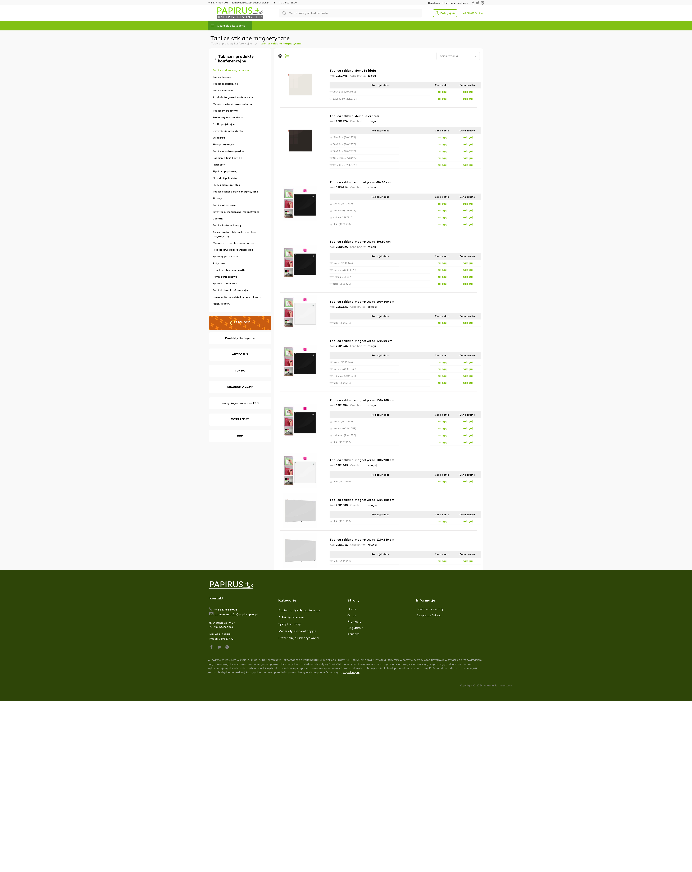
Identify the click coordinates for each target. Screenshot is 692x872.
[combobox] (458, 56)
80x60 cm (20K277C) (344, 144)
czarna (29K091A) (343, 203)
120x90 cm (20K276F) (345, 98)
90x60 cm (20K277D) (344, 151)
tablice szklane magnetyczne (280, 43)
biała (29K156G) (342, 481)
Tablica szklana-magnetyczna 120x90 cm (361, 341)
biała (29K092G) (342, 283)
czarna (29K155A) (343, 421)
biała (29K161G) (342, 561)
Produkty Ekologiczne (240, 338)
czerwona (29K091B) (344, 210)
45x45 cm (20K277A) (344, 137)
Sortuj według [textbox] (449, 56)
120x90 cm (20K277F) (345, 165)
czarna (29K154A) (343, 362)
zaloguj (372, 75)
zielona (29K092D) (343, 277)
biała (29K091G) (342, 224)
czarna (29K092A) (343, 263)
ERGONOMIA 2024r (240, 386)
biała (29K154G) (342, 383)
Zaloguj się (445, 13)
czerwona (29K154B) (344, 369)
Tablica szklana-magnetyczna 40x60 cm (360, 241)
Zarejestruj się (473, 13)
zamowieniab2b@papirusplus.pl (250, 2)
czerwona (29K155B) (344, 428)
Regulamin (434, 3)
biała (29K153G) (342, 323)
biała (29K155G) (342, 442)
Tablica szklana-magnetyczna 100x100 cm (362, 301)
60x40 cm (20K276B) (344, 91)
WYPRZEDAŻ (240, 419)
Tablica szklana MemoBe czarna (354, 116)
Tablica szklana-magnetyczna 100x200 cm (362, 460)
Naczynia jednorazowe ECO (240, 403)
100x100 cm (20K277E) (346, 158)
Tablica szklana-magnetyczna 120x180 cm (362, 500)
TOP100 (240, 370)
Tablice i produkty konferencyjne (231, 43)
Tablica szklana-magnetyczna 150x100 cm (362, 400)
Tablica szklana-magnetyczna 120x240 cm (362, 539)
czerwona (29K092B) (344, 270)
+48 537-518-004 (218, 2)
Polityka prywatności (456, 3)
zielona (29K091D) (343, 217)
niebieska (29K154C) (344, 376)
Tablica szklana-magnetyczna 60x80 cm (360, 182)
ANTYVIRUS (240, 354)
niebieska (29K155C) (344, 435)
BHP (240, 435)
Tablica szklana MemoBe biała (353, 70)
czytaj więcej (351, 672)
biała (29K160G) (342, 521)
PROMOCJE (243, 322)
